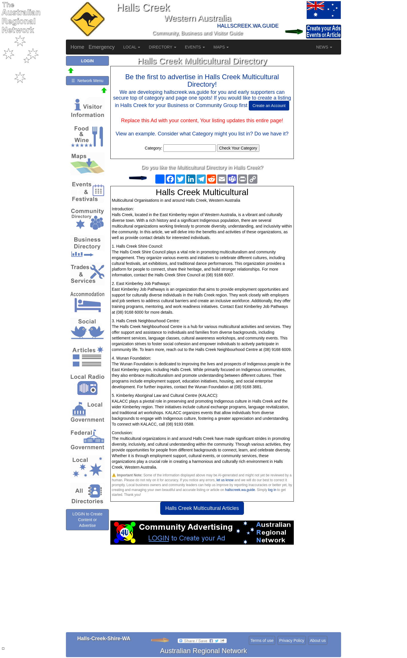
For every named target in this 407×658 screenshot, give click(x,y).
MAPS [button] (221, 47)
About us (318, 640)
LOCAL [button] (131, 47)
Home (77, 47)
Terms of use (262, 640)
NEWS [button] (324, 47)
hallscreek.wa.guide (240, 490)
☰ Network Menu (87, 80)
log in (272, 490)
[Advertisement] (202, 590)
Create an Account (269, 105)
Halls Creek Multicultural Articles (202, 508)
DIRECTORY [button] (162, 47)
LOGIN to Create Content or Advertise (87, 520)
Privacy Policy (291, 640)
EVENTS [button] (195, 47)
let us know (224, 480)
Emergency (102, 47)
